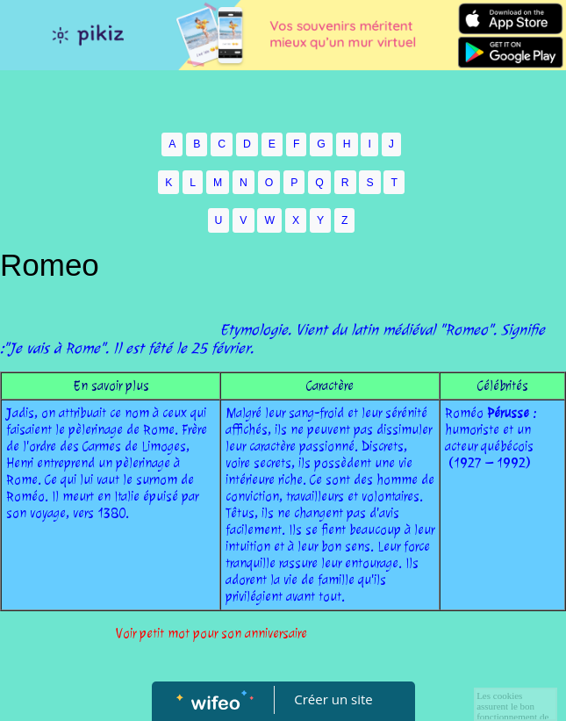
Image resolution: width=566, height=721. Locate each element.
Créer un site (333, 699)
